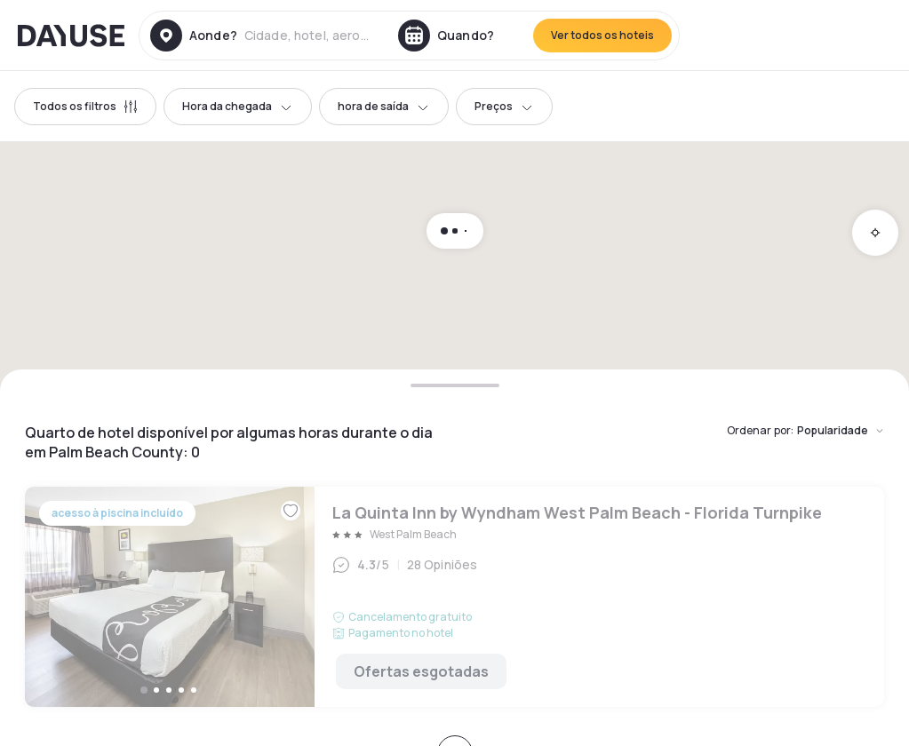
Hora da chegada (237, 106)
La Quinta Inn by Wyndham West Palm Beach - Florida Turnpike (454, 597)
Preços (504, 106)
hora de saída (384, 106)
